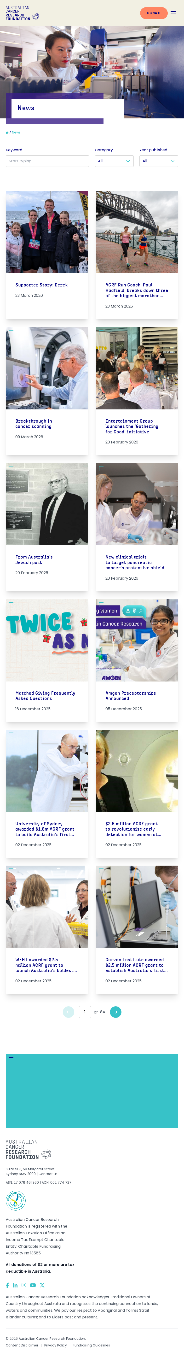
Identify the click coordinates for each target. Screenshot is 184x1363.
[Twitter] (42, 1285)
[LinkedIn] (15, 1285)
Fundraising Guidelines (91, 1345)
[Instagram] (24, 1285)
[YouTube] (33, 1285)
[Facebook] (7, 1285)
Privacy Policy (55, 1345)
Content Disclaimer (22, 1345)
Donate (154, 13)
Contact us (48, 1173)
